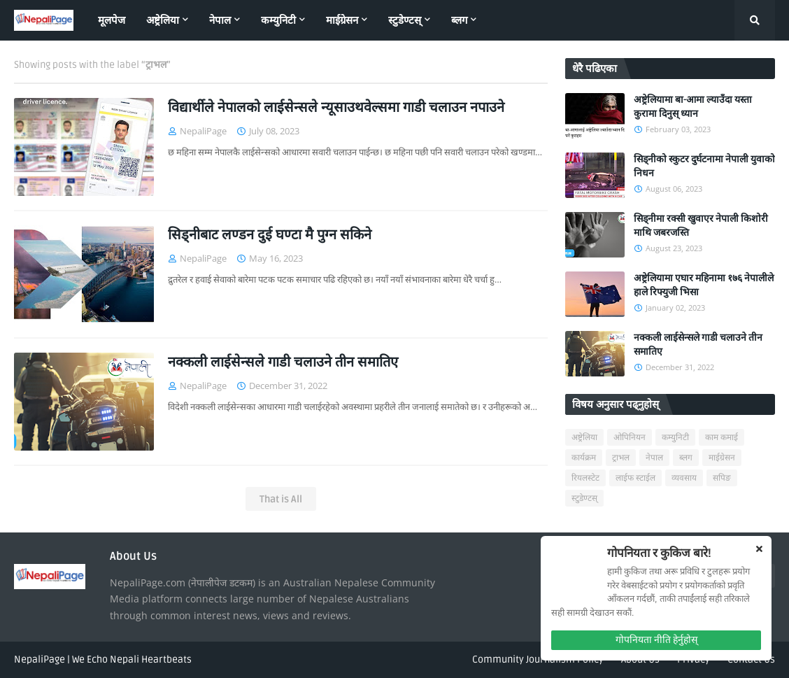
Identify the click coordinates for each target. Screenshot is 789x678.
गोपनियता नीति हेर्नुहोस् (656, 640)
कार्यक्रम (583, 458)
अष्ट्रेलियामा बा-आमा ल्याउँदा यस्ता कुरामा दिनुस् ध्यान (693, 107)
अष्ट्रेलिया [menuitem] (162, 20)
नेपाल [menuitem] (220, 20)
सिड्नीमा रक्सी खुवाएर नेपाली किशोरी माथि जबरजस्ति (701, 226)
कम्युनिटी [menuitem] (278, 20)
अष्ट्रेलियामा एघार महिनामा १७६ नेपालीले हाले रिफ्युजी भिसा (704, 285)
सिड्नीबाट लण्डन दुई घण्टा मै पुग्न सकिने (269, 235)
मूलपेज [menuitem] (111, 20)
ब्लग (685, 458)
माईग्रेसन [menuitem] (342, 20)
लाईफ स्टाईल (635, 478)
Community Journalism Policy (538, 659)
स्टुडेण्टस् (584, 498)
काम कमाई (721, 437)
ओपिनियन (629, 437)
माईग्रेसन (722, 458)
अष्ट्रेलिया (584, 437)
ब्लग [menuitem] (459, 20)
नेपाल (654, 458)
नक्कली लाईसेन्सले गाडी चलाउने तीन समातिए (283, 362)
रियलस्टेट (585, 478)
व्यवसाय (684, 478)
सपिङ (722, 478)
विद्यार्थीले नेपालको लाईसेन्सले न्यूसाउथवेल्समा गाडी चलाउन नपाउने (336, 107)
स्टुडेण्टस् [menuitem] (404, 20)
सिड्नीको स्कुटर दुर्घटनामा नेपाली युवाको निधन (704, 166)
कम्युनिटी (675, 437)
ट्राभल (621, 458)
